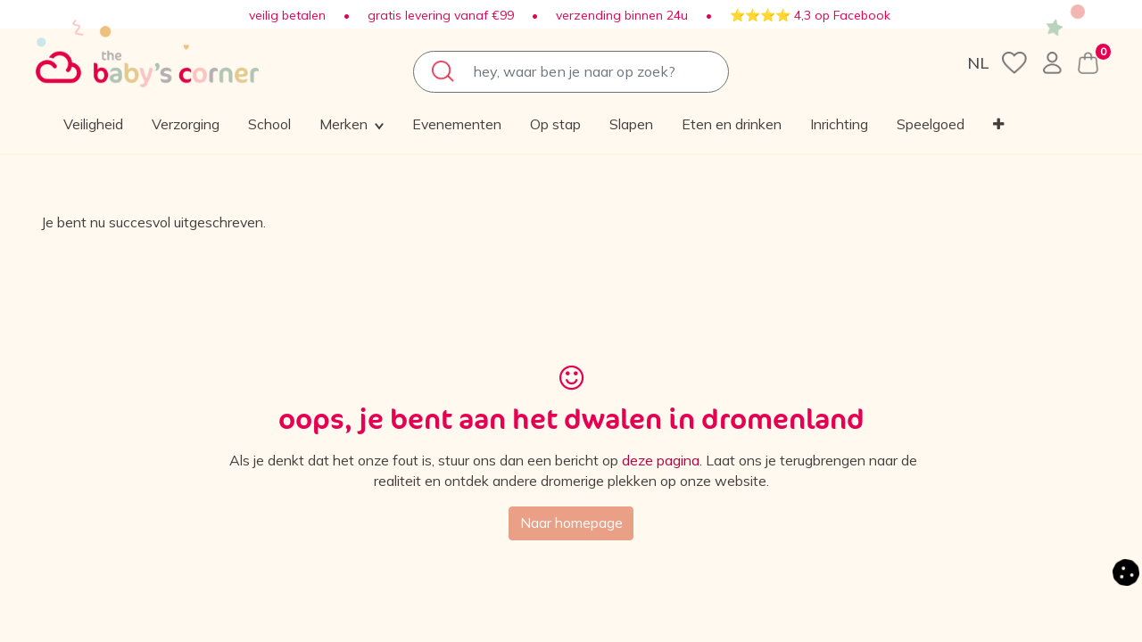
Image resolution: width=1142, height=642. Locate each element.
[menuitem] (234, 125)
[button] (957, 125)
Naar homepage (571, 524)
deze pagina (673, 461)
